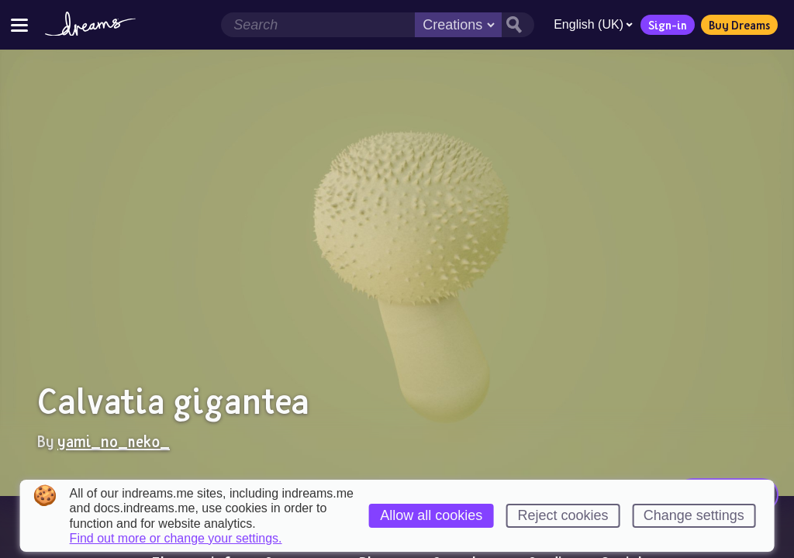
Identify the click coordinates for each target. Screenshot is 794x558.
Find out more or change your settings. (176, 538)
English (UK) (593, 24)
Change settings (694, 515)
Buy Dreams (739, 25)
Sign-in (667, 25)
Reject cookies (562, 515)
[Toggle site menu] (19, 24)
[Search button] (518, 24)
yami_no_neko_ (113, 441)
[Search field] (318, 24)
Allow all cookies (431, 515)
